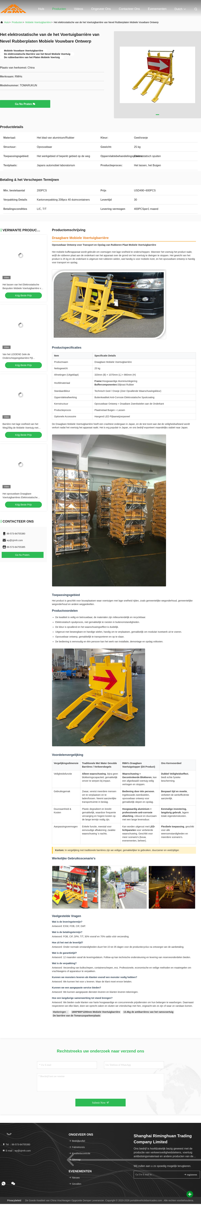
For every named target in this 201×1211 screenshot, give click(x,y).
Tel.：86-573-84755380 (16, 1144)
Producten (59, 9)
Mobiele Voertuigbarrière (38, 22)
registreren (190, 1174)
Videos (78, 9)
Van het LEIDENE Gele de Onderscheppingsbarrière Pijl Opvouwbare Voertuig (18, 358)
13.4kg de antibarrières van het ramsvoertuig (148, 1012)
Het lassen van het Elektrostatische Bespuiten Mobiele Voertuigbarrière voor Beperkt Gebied (23, 288)
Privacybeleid (14, 1200)
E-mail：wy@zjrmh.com (16, 1150)
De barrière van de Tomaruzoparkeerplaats (76, 1015)
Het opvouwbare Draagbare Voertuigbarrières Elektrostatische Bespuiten (20, 497)
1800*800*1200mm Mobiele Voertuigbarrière (96, 1012)
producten (17, 22)
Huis (41, 9)
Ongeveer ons (101, 9)
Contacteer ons (129, 9)
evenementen (157, 9)
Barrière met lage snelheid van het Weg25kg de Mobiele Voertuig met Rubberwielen (20, 428)
